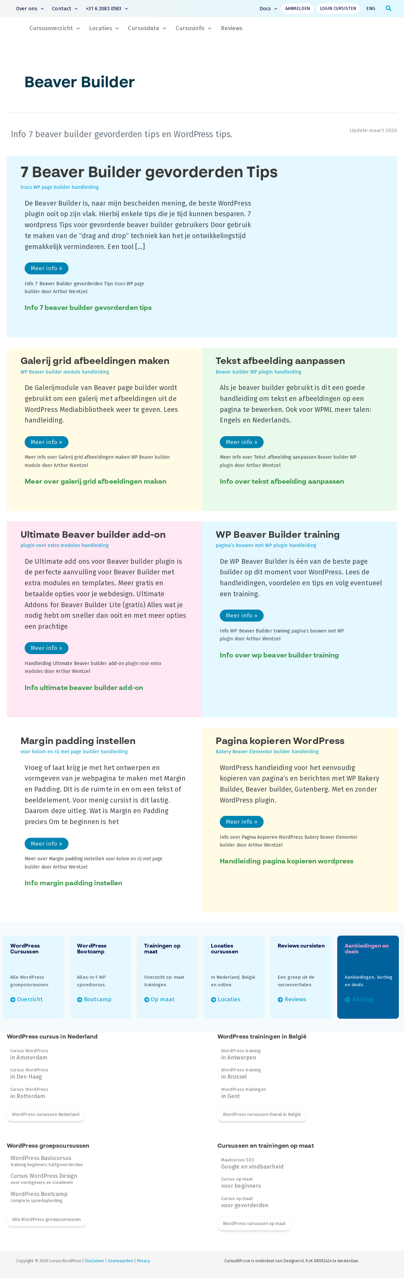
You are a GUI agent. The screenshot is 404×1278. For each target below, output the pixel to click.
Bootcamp (98, 999)
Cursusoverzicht (54, 28)
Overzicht (30, 999)
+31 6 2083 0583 (107, 8)
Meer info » (47, 269)
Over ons (30, 8)
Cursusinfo (194, 28)
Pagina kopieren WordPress (280, 746)
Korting (362, 999)
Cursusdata (147, 28)
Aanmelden (297, 8)
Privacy (143, 1261)
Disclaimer (94, 1261)
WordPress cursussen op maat (254, 1223)
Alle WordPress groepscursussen (46, 1219)
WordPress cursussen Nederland (45, 1114)
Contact (65, 8)
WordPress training (241, 1054)
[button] (40, 8)
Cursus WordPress (29, 1054)
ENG (370, 8)
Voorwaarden (120, 1261)
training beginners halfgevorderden (47, 1161)
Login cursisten (338, 8)
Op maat (162, 999)
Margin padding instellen (78, 746)
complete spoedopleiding (39, 1197)
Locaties (104, 28)
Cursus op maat (241, 1182)
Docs (269, 8)
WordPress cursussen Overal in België (262, 1114)
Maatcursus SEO (252, 1163)
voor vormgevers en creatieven (44, 1179)
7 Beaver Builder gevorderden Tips (149, 178)
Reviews (232, 28)
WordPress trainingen (243, 1093)
